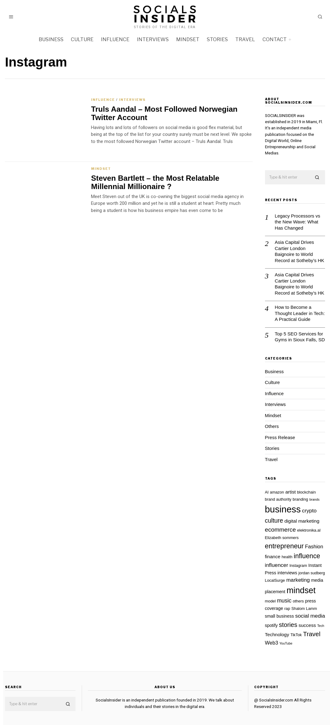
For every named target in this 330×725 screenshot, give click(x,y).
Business (51, 39)
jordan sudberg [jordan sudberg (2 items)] (311, 573)
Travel (245, 39)
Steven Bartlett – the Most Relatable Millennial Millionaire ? (155, 182)
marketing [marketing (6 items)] (298, 580)
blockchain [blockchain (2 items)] (306, 492)
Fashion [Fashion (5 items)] (314, 546)
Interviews (153, 39)
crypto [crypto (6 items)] (309, 510)
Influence (115, 39)
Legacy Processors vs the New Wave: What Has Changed (297, 222)
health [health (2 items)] (287, 557)
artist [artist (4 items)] (290, 491)
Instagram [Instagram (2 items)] (298, 565)
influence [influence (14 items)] (307, 556)
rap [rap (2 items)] (287, 608)
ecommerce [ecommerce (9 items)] (280, 529)
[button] (317, 177)
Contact (275, 39)
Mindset (187, 39)
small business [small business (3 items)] (279, 616)
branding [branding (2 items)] (300, 499)
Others (272, 426)
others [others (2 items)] (298, 601)
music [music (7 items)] (284, 601)
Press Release (280, 437)
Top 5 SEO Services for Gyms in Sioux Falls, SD (300, 337)
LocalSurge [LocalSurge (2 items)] (275, 580)
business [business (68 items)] (283, 509)
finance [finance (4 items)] (272, 556)
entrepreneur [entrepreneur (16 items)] (284, 546)
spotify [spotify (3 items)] (271, 625)
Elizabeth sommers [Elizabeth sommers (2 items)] (282, 537)
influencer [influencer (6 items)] (276, 565)
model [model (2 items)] (270, 601)
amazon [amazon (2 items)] (277, 492)
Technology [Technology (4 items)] (277, 634)
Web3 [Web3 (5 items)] (271, 642)
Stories (217, 39)
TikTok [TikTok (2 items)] (296, 634)
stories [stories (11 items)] (288, 624)
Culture (82, 39)
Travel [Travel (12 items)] (311, 633)
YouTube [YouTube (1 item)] (285, 643)
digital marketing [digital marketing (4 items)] (301, 521)
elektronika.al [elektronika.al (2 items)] (309, 530)
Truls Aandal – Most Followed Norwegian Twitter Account (164, 113)
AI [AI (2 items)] (267, 492)
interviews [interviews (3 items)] (287, 572)
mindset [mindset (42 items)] (301, 590)
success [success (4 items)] (307, 625)
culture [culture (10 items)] (274, 520)
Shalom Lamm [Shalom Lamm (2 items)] (304, 608)
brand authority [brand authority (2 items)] (278, 499)
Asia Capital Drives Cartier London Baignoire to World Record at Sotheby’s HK (299, 251)
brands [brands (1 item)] (314, 499)
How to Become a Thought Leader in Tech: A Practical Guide (300, 313)
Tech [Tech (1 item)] (320, 626)
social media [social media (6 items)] (310, 616)
